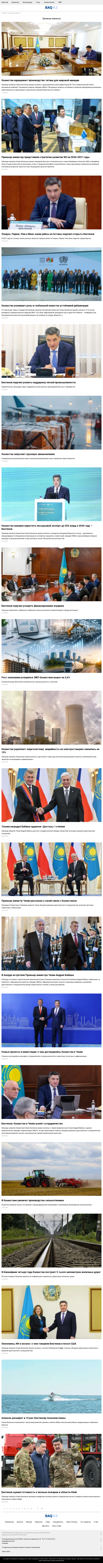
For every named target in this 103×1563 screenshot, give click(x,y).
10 (31, 1509)
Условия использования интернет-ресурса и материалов (21, 1547)
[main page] (51, 9)
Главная (4, 13)
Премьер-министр (14, 13)
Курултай (5, 2)
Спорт (38, 2)
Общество (39, 1522)
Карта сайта (6, 1551)
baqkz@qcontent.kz (8, 1541)
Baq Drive (45, 1526)
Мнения (29, 1522)
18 (42, 1509)
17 (38, 1509)
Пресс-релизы (71, 1522)
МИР (60, 2)
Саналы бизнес (49, 2)
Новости (20, 1522)
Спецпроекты (58, 1522)
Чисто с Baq (56, 1526)
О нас (96, 1522)
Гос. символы (85, 1522)
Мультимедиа (27, 2)
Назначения (9, 1522)
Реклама (5, 1543)
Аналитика (15, 2)
